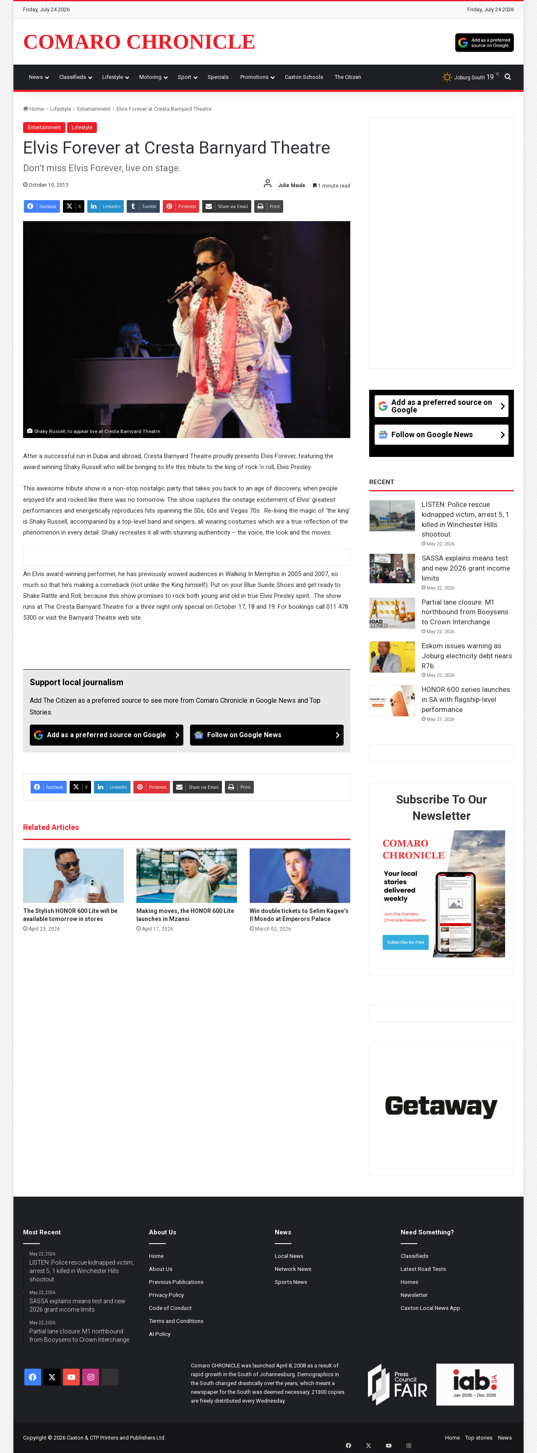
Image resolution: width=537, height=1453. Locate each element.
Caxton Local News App (430, 1307)
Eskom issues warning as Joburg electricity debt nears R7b (467, 656)
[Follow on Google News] (267, 735)
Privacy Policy (166, 1294)
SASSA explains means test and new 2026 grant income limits (466, 568)
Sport (184, 77)
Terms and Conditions (176, 1320)
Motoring (150, 77)
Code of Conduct (170, 1307)
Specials (218, 77)
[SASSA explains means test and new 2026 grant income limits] (392, 568)
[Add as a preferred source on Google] (484, 41)
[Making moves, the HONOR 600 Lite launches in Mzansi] (186, 875)
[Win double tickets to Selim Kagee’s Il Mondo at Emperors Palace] (300, 875)
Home (33, 109)
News (36, 77)
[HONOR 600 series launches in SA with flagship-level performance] (392, 701)
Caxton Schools (304, 77)
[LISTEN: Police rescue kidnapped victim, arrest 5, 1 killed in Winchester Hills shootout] (392, 516)
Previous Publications (176, 1281)
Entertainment (93, 109)
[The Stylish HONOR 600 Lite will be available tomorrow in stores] (73, 875)
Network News (293, 1268)
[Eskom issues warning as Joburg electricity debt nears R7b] (392, 657)
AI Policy (159, 1333)
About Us (160, 1268)
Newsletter (414, 1294)
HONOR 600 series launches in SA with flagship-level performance (466, 699)
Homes (409, 1281)
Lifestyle (112, 77)
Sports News (291, 1281)
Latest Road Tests (423, 1268)
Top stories (479, 1438)
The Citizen (348, 77)
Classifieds (72, 77)
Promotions (254, 77)
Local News (289, 1255)
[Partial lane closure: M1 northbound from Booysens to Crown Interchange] (392, 613)
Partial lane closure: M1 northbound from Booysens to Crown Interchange (465, 612)
